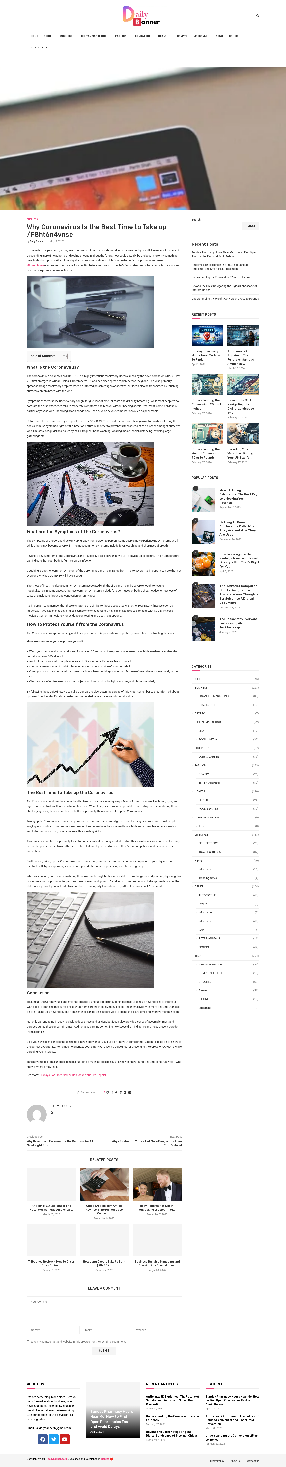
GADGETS (228, 982)
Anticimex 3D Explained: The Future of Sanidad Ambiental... (240, 357)
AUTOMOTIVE (228, 895)
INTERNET (227, 826)
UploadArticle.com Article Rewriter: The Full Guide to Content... (104, 1209)
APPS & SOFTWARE (228, 965)
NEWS (219, 36)
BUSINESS (65, 36)
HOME (34, 36)
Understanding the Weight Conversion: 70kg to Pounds (225, 298)
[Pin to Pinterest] (121, 1092)
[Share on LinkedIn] (125, 1092)
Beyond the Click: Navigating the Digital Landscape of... (240, 406)
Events (228, 904)
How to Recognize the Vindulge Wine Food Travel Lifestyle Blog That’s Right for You (239, 560)
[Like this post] (107, 1092)
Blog (227, 679)
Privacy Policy (216, 1460)
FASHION (121, 36)
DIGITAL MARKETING (94, 36)
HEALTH (163, 36)
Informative (228, 869)
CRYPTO (182, 36)
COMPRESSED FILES (228, 973)
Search (196, 219)
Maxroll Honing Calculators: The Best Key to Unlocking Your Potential (238, 496)
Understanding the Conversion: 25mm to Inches (221, 277)
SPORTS (228, 947)
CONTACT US (39, 47)
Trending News (228, 878)
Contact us (253, 1460)
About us (236, 1460)
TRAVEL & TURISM (228, 852)
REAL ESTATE (228, 705)
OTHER (233, 36)
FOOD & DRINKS (228, 809)
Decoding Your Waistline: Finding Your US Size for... (240, 453)
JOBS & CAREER (228, 757)
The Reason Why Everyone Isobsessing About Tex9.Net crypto (238, 623)
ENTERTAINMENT (228, 783)
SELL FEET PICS (228, 843)
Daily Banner (36, 241)
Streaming (228, 1008)
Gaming (228, 990)
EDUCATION (142, 36)
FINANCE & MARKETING (228, 696)
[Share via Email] (129, 1092)
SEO (228, 731)
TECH (47, 36)
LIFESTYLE (200, 36)
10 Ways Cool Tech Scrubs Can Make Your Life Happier (72, 1075)
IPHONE (228, 999)
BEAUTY (228, 774)
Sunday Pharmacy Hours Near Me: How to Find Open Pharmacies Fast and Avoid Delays (232, 1400)
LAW (228, 930)
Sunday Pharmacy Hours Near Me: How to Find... (206, 355)
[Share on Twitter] (116, 1092)
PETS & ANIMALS (228, 939)
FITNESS (228, 800)
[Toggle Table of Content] (62, 356)
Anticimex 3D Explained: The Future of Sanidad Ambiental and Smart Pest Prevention (173, 1400)
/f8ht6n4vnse (35, 265)
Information (228, 913)
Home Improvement (227, 818)
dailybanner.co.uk (58, 1458)
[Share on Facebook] (112, 1092)
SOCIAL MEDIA (228, 740)
